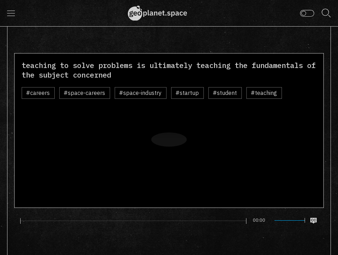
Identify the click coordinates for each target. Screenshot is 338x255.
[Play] (15, 220)
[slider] (133, 221)
